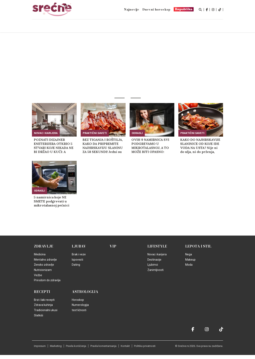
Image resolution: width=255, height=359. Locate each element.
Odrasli (137, 133)
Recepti (42, 291)
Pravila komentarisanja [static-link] (103, 345)
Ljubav (79, 246)
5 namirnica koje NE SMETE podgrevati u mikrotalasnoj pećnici (51, 201)
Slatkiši (38, 315)
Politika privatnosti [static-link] (145, 345)
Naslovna (59, 26)
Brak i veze (79, 254)
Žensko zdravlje (44, 264)
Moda (189, 264)
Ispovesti (77, 259)
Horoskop (78, 299)
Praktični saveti (95, 133)
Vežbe (38, 275)
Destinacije (154, 259)
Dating (76, 264)
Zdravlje (43, 246)
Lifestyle (157, 246)
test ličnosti (79, 310)
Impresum (40, 345)
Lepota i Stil (198, 246)
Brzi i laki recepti (44, 299)
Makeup (190, 259)
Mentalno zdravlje (45, 259)
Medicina (39, 254)
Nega (188, 254)
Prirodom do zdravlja (47, 280)
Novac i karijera (46, 133)
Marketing (56, 345)
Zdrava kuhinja (43, 304)
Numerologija (80, 304)
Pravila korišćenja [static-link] (76, 345)
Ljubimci (152, 264)
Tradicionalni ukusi (45, 310)
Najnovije (131, 9)
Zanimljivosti (155, 270)
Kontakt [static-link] (125, 345)
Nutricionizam (43, 270)
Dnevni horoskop (156, 9)
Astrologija (85, 291)
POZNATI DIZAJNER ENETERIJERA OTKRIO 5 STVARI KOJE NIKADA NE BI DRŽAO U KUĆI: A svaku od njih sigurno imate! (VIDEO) (53, 146)
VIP (113, 246)
